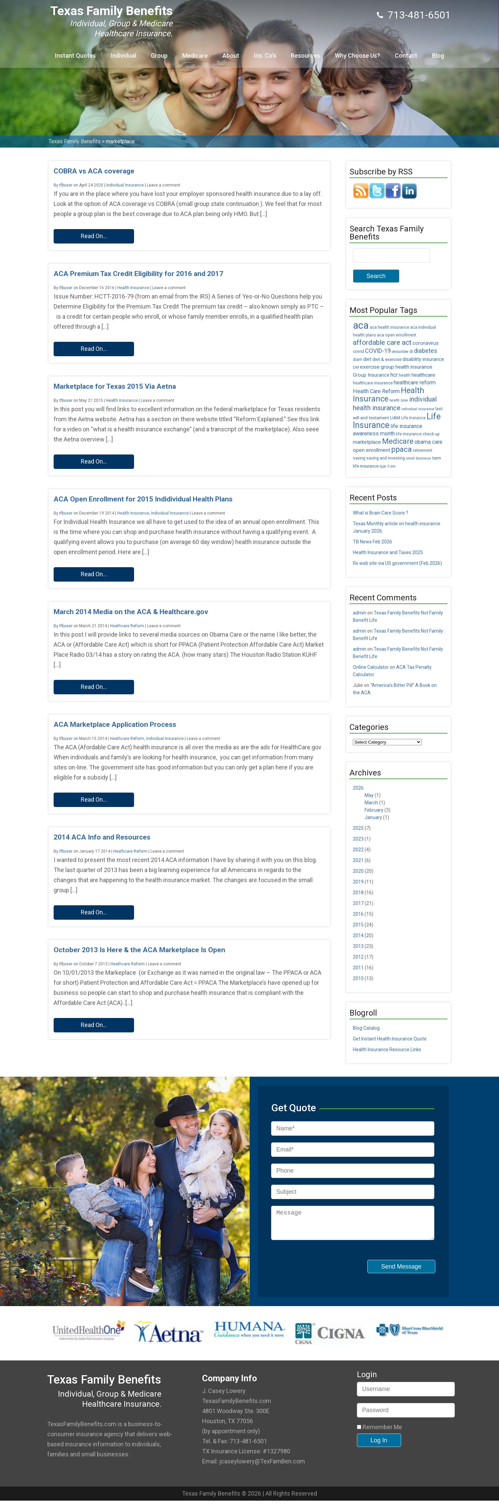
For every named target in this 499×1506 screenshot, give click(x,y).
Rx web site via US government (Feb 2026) (397, 563)
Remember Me (379, 1433)
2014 (358, 935)
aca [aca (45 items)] (361, 325)
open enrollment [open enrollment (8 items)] (371, 450)
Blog (438, 55)
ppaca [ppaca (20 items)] (401, 449)
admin (359, 612)
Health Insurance (133, 287)
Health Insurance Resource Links (387, 1049)
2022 (358, 849)
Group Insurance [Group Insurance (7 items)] (371, 375)
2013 (358, 946)
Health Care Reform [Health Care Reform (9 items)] (376, 391)
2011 (358, 967)
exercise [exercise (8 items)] (370, 367)
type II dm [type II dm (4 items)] (387, 466)
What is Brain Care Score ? (380, 513)
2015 (358, 924)
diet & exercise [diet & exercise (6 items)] (386, 359)
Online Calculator (371, 667)
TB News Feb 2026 (372, 541)
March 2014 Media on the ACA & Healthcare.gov (131, 612)
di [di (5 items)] (411, 351)
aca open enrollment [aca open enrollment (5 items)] (396, 335)
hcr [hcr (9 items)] (394, 375)
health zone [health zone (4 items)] (398, 400)
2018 (358, 892)
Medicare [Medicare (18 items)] (398, 441)
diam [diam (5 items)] (357, 359)
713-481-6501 (419, 15)
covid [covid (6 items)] (358, 351)
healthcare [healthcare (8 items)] (423, 375)
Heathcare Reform (127, 626)
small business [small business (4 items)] (418, 458)
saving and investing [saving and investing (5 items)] (385, 458)
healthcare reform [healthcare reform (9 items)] (415, 382)
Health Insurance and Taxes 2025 (388, 552)
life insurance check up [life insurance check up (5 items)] (418, 434)
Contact (406, 55)
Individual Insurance (125, 185)
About (231, 55)
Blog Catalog (366, 1028)
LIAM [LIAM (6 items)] (395, 417)
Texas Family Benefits (111, 11)
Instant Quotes (75, 55)
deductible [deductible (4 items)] (400, 351)
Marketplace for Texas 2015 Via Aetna (115, 386)
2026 (358, 788)
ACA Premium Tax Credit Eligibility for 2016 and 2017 (138, 274)
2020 (358, 871)
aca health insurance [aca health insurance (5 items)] (389, 327)
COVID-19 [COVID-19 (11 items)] (378, 350)
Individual (123, 55)
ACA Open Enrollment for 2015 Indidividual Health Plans (143, 499)
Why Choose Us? (357, 55)
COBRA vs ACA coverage (94, 171)
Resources (305, 55)
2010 (358, 978)
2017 (358, 903)
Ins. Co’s (265, 55)
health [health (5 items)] (405, 375)
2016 (358, 914)
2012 (358, 957)
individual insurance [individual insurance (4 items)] (417, 409)
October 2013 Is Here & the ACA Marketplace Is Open (139, 950)
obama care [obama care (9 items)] (428, 442)
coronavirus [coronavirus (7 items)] (426, 343)
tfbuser (65, 185)
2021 (358, 860)
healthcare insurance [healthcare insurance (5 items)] (373, 383)
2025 (358, 828)
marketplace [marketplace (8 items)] (367, 442)
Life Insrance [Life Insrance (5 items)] (413, 418)
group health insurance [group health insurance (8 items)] (406, 367)
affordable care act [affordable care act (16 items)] (382, 342)
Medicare (195, 55)
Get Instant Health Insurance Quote (390, 1038)
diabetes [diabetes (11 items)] (425, 350)
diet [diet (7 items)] (367, 359)
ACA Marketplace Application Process (115, 724)
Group (159, 55)
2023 (358, 839)
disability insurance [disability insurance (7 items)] (423, 359)
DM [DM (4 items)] (356, 367)
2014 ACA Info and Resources (102, 837)
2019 (358, 881)
